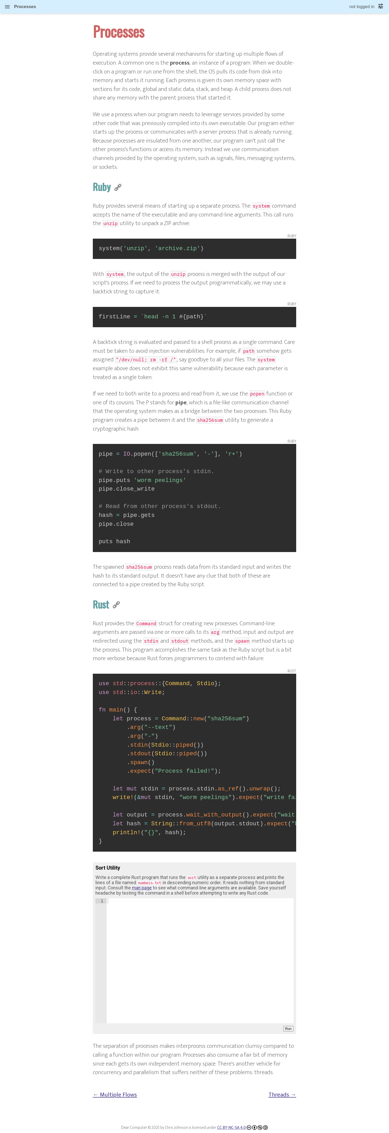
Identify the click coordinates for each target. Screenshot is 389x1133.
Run (288, 1029)
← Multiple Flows (115, 1095)
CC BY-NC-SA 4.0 (231, 1127)
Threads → (282, 1095)
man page (142, 887)
